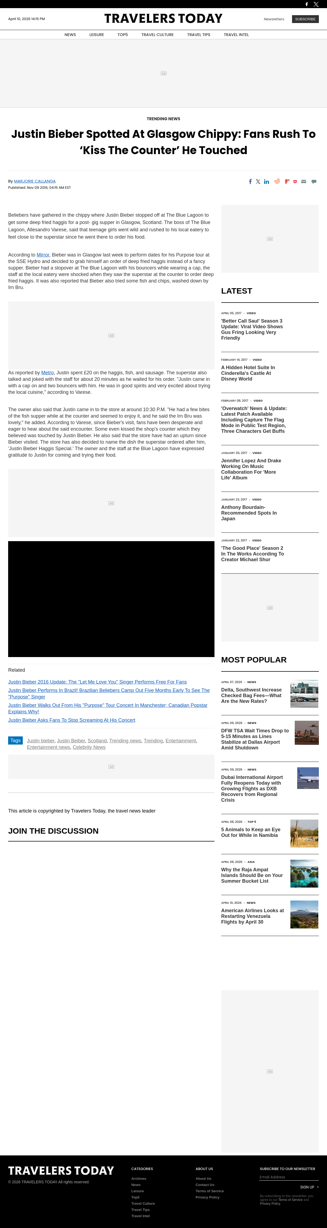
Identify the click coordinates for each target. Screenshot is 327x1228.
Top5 (135, 1197)
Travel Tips (140, 1210)
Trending (153, 740)
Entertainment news (48, 747)
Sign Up (307, 1187)
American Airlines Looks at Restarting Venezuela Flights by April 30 (252, 916)
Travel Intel (140, 1216)
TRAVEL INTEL (236, 34)
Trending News (163, 119)
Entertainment (181, 740)
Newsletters (274, 19)
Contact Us (205, 1185)
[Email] (303, 181)
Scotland (97, 740)
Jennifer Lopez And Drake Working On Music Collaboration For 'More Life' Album (251, 469)
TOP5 (123, 34)
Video (251, 313)
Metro (47, 372)
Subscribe (305, 19)
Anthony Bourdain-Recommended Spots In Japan (249, 513)
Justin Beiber (71, 740)
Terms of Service (210, 1191)
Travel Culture (143, 1203)
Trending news (125, 740)
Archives (138, 1179)
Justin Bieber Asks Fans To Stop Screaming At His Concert (71, 720)
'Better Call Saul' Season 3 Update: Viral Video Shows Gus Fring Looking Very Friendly (252, 329)
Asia (251, 862)
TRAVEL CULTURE (158, 34)
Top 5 (252, 822)
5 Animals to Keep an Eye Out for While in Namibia (250, 832)
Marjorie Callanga (35, 181)
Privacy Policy (208, 1197)
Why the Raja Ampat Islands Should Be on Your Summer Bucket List (252, 875)
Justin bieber (40, 740)
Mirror (43, 255)
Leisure (137, 1191)
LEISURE (96, 34)
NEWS (70, 34)
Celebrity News (89, 747)
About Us (203, 1179)
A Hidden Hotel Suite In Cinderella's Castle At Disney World (248, 373)
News (251, 682)
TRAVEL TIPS (198, 34)
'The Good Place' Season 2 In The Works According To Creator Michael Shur (252, 553)
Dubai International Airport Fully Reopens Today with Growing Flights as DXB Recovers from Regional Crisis (252, 789)
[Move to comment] (314, 181)
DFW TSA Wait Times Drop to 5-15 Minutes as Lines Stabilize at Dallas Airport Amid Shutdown (255, 739)
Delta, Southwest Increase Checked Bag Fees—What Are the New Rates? (251, 695)
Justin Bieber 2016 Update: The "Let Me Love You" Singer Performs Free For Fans (97, 682)
